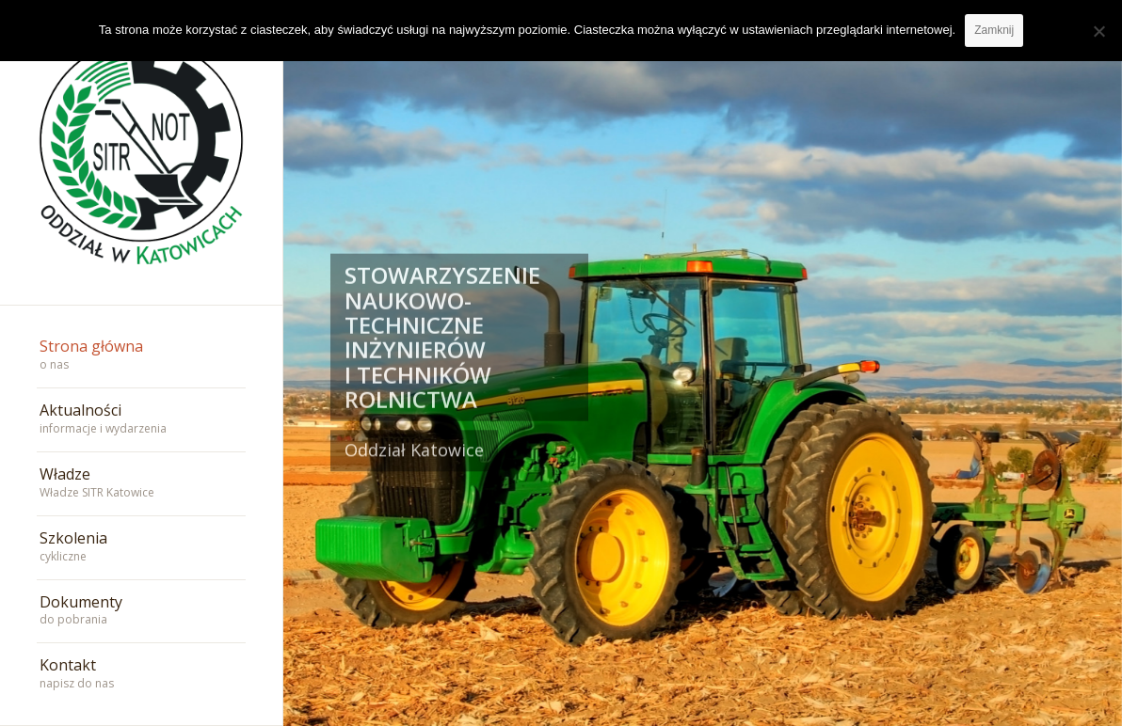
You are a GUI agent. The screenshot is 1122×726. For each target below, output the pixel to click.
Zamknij (994, 30)
